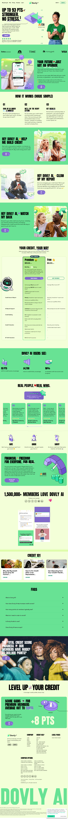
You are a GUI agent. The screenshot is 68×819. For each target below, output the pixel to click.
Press (28, 740)
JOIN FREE (7, 35)
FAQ (10, 2)
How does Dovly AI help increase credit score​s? (34, 603)
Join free (63, 2)
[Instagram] (35, 501)
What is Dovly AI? (34, 597)
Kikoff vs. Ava (24, 766)
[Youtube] (39, 501)
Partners (29, 743)
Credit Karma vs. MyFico (39, 764)
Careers (28, 741)
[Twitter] (29, 501)
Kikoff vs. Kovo (24, 767)
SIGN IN (57, 2)
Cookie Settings (63, 816)
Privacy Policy (31, 779)
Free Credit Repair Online (41, 750)
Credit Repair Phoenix (56, 737)
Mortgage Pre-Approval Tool (42, 746)
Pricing (13, 2)
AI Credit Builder (39, 744)
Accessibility (23, 780)
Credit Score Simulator (41, 752)
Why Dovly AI (5, 2)
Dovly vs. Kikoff (24, 769)
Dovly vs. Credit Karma (39, 767)
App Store (15, 40)
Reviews (18, 2)
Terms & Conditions (24, 779)
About (28, 739)
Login (28, 737)
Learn (22, 2)
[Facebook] (32, 501)
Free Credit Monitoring (41, 751)
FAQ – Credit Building (40, 741)
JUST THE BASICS (55, 278)
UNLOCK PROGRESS (37, 278)
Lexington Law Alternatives (26, 762)
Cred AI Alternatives (38, 761)
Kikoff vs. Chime (37, 766)
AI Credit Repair (39, 748)
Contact (28, 746)
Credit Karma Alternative (26, 761)
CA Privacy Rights (38, 779)
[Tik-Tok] (26, 501)
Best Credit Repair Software (27, 770)
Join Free (7, 154)
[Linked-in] (42, 501)
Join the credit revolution (14, 480)
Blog (37, 739)
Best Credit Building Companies (40, 770)
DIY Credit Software (40, 747)
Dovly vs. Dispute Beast (39, 769)
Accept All (51, 816)
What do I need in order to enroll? (34, 615)
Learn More (5, 577)
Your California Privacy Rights (52, 813)
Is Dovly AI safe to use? (34, 621)
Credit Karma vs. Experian (26, 764)
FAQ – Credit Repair (40, 743)
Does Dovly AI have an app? (34, 627)
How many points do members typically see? (34, 609)
